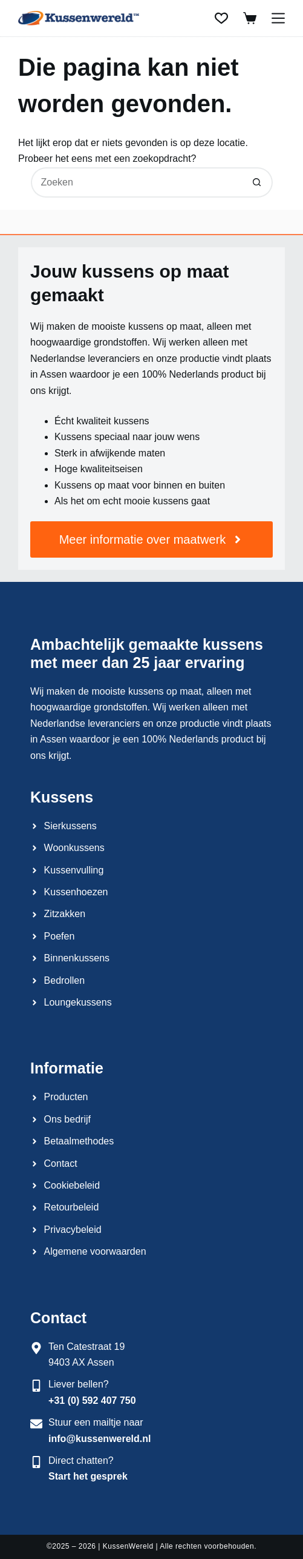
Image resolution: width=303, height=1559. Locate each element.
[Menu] (278, 18)
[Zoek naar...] (137, 182)
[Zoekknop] (258, 182)
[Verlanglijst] (221, 18)
